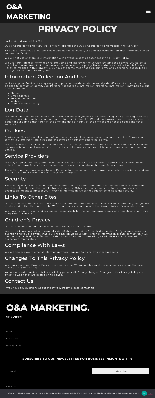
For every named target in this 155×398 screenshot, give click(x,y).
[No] (150, 393)
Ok (144, 393)
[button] (148, 11)
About (9, 331)
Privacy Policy (13, 345)
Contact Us (12, 338)
